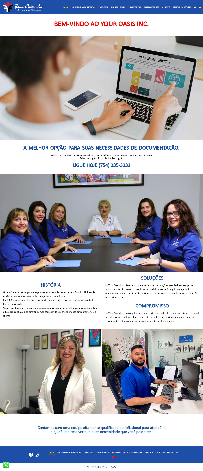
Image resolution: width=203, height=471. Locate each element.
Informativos (134, 7)
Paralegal (103, 7)
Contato (166, 7)
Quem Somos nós (151, 7)
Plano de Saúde (118, 7)
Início (65, 7)
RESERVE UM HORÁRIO (182, 7)
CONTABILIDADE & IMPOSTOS (83, 7)
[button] (3, 88)
